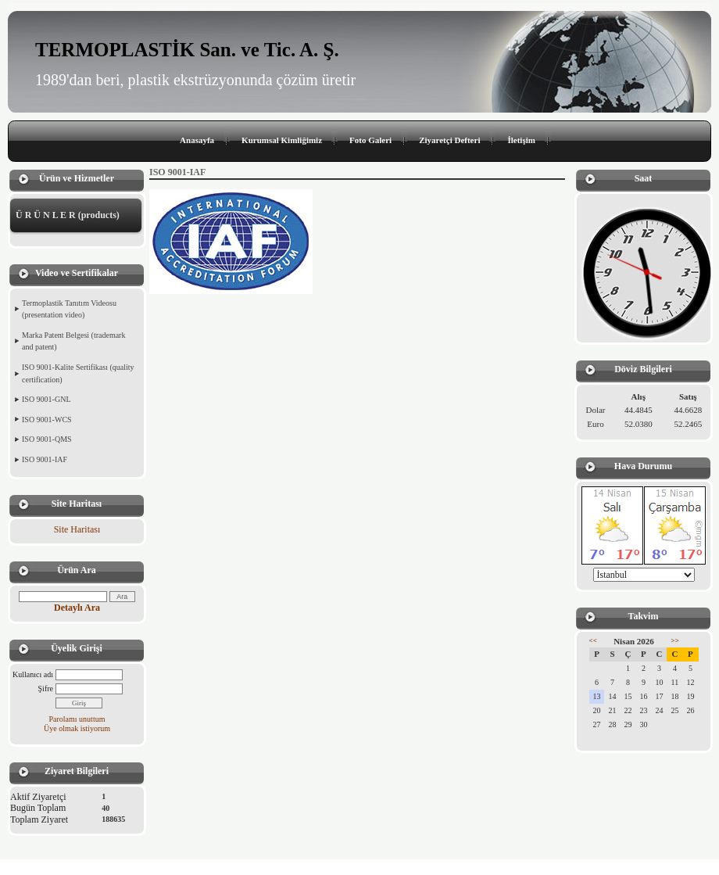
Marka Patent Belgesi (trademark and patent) (73, 341)
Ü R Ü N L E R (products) (68, 215)
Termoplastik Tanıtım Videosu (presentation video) (69, 309)
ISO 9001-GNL (46, 399)
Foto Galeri (370, 140)
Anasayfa (197, 140)
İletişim (521, 140)
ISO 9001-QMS (47, 439)
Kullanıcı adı (33, 674)
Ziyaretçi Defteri (449, 140)
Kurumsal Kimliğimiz (281, 140)
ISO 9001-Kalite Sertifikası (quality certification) (78, 373)
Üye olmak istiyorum (77, 728)
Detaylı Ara (77, 607)
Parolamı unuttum (77, 719)
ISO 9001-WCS (47, 419)
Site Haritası (77, 529)
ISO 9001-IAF (44, 459)
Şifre (45, 688)
